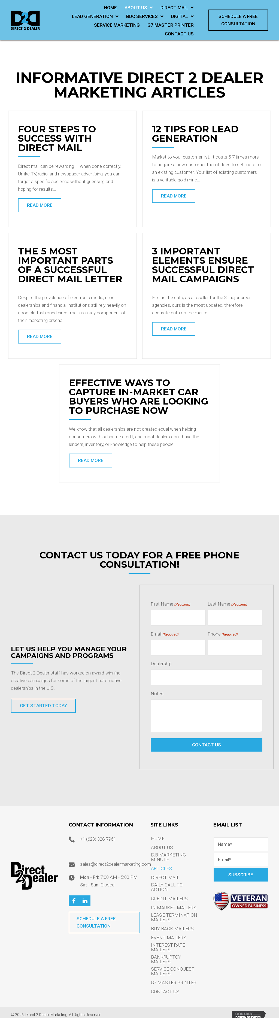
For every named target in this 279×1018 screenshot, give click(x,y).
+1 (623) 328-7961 (98, 834)
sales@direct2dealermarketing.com (115, 859)
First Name (170, 605)
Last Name (227, 605)
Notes (157, 688)
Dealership (161, 660)
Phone (223, 633)
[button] (238, 20)
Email (164, 633)
